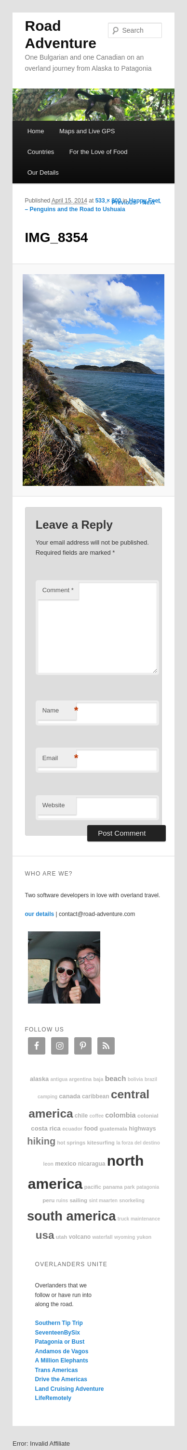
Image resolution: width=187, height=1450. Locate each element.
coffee (97, 1116)
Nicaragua (92, 1163)
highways (142, 1128)
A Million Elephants (61, 1360)
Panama (112, 1187)
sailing (78, 1200)
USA (45, 1235)
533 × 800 (108, 200)
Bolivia (135, 1079)
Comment (58, 590)
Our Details (43, 172)
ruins (62, 1200)
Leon (48, 1164)
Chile (81, 1115)
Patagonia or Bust (60, 1341)
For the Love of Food (98, 151)
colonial (148, 1115)
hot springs (71, 1142)
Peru (48, 1200)
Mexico (65, 1163)
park (129, 1187)
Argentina (80, 1079)
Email (59, 758)
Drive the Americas (61, 1379)
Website (53, 805)
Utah (61, 1237)
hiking (41, 1141)
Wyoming (124, 1237)
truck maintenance (139, 1218)
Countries (40, 151)
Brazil (151, 1079)
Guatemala (113, 1128)
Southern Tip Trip (59, 1323)
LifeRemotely (53, 1398)
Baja (98, 1079)
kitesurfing (101, 1142)
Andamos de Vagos (62, 1351)
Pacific (92, 1187)
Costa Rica (46, 1128)
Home (35, 131)
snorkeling (132, 1200)
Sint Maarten (103, 1200)
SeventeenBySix (57, 1332)
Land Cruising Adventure (69, 1389)
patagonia (147, 1187)
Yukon (144, 1237)
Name (59, 711)
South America (71, 1215)
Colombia (120, 1115)
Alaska (39, 1078)
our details (39, 914)
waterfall (102, 1237)
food (91, 1128)
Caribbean (95, 1096)
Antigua (58, 1079)
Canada (69, 1096)
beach (115, 1078)
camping (47, 1096)
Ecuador (72, 1129)
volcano (80, 1237)
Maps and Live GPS (87, 131)
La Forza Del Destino (138, 1142)
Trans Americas (56, 1370)
